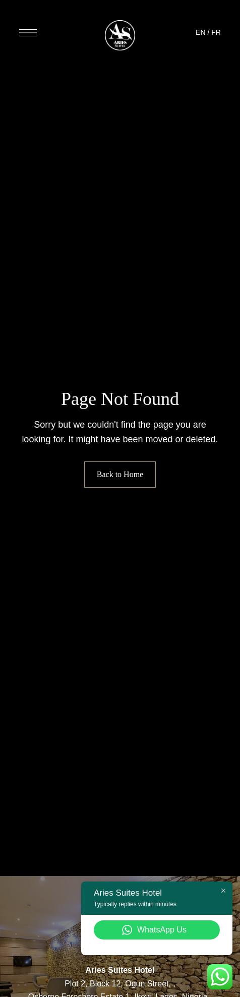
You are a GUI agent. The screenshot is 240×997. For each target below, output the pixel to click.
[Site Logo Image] (120, 35)
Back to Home (120, 474)
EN (200, 32)
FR (216, 32)
